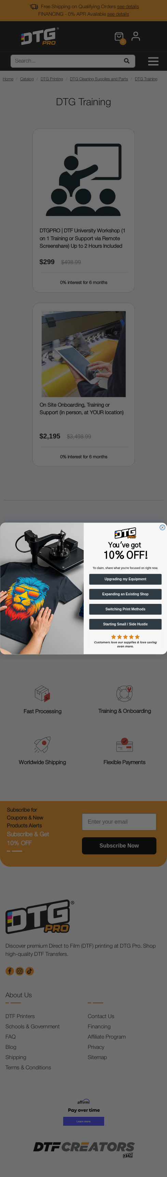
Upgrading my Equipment (125, 579)
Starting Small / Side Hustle (125, 624)
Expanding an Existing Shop (125, 594)
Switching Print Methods (125, 609)
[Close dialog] (162, 527)
